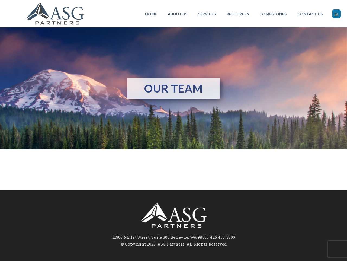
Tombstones (273, 14)
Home (151, 14)
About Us (177, 14)
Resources (238, 14)
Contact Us (310, 14)
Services (207, 14)
